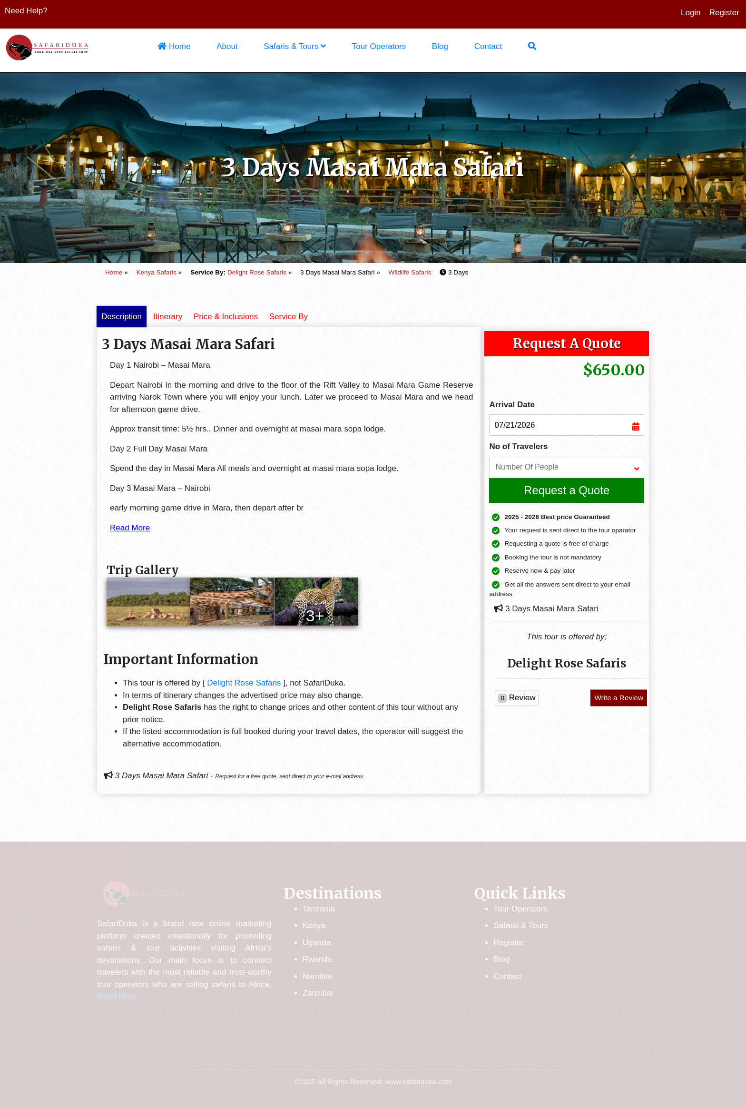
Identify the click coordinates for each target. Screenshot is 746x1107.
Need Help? (26, 10)
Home (173, 46)
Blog (440, 46)
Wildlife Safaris (410, 272)
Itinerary (167, 316)
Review (516, 698)
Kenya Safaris (156, 272)
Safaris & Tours (295, 46)
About (226, 46)
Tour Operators (379, 46)
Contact (488, 46)
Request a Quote (566, 490)
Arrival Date (511, 404)
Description (121, 316)
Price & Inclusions (226, 316)
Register (724, 12)
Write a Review (618, 698)
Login (691, 12)
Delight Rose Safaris (256, 272)
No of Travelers (518, 446)
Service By (288, 316)
